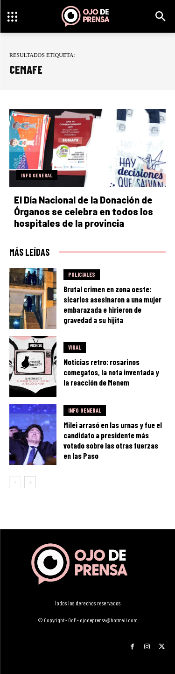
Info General (37, 175)
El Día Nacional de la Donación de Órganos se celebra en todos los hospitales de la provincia (83, 211)
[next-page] (30, 482)
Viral (74, 347)
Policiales (81, 274)
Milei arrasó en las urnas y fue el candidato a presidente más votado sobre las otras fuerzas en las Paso (112, 440)
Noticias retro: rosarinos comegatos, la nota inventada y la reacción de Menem (111, 372)
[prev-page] (15, 482)
